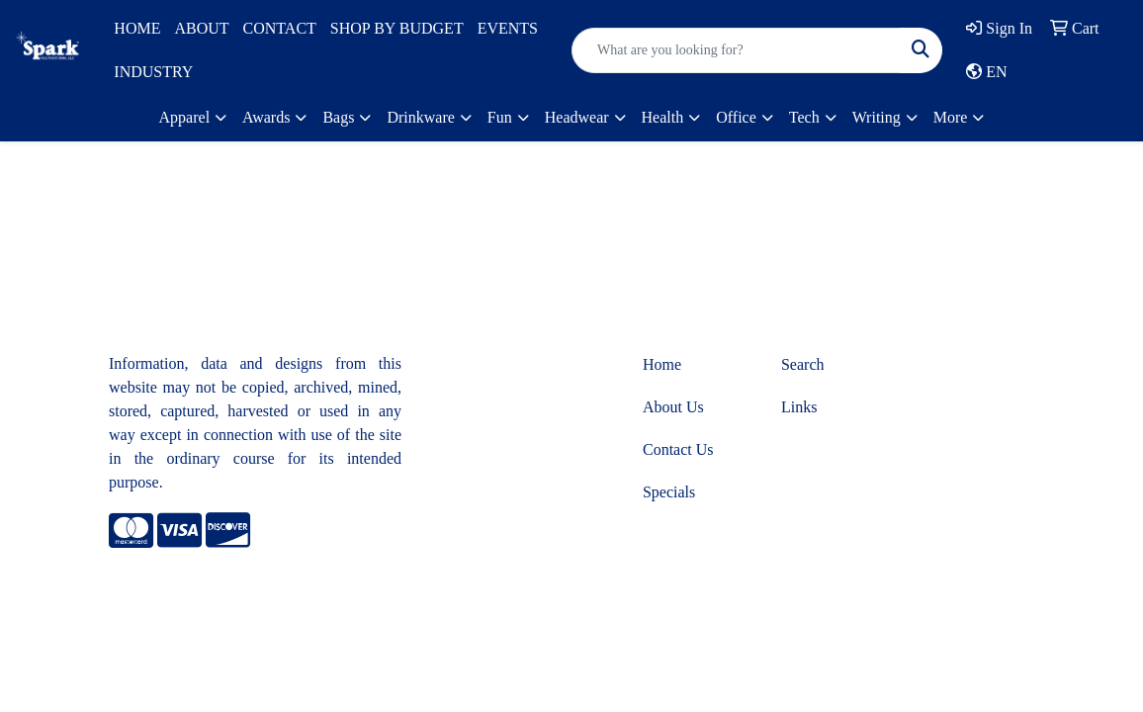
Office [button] (736, 117)
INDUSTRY (153, 71)
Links (799, 407)
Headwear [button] (577, 117)
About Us (673, 407)
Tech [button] (804, 117)
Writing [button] (876, 117)
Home (662, 364)
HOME (137, 28)
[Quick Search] (736, 50)
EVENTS (508, 28)
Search (803, 364)
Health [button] (663, 117)
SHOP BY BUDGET (397, 28)
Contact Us (678, 449)
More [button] (950, 117)
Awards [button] (266, 117)
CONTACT (279, 28)
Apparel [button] (185, 117)
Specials (669, 492)
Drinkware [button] (420, 117)
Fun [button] (499, 117)
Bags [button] (338, 117)
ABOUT (201, 28)
